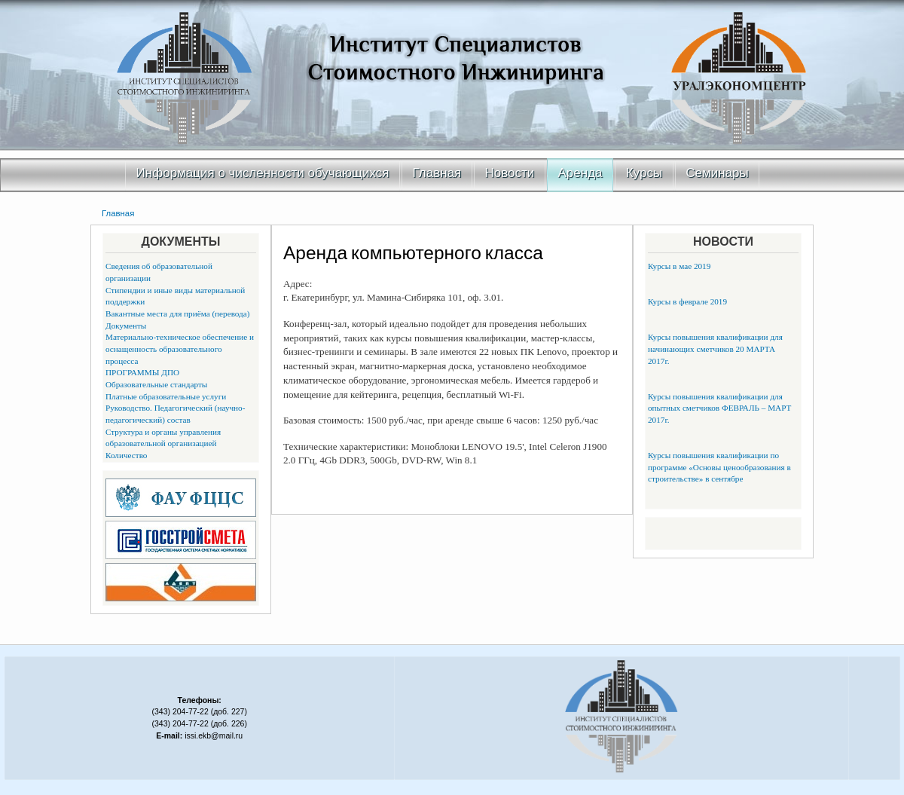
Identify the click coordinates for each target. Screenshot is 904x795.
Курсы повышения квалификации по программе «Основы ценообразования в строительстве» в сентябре (719, 467)
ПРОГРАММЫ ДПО (142, 372)
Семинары (717, 173)
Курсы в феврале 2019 (687, 301)
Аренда (580, 173)
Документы (125, 325)
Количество (126, 455)
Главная (437, 173)
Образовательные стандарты (156, 384)
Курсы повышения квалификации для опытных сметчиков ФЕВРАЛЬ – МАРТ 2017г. (719, 408)
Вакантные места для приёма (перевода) (177, 313)
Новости (510, 173)
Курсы (644, 173)
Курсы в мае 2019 (679, 266)
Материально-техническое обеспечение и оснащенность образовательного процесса (179, 348)
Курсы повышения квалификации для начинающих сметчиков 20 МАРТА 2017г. (715, 348)
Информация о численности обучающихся (262, 173)
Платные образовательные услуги (165, 396)
